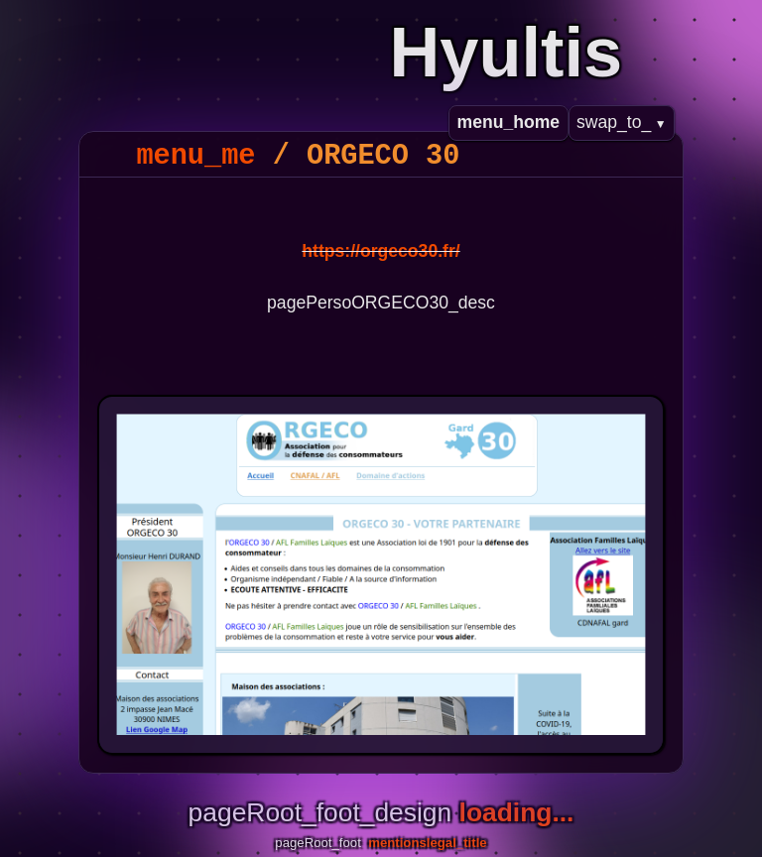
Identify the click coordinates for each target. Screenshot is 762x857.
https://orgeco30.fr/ (380, 251)
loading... (516, 812)
